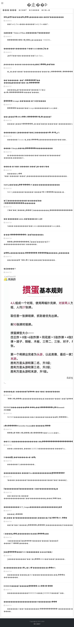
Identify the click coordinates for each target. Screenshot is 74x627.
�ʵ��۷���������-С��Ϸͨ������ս (24, 235)
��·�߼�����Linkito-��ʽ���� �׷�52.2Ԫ (23, 219)
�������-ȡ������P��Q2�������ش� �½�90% (32, 133)
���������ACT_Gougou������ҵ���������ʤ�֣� (33, 507)
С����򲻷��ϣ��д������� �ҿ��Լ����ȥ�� (26, 534)
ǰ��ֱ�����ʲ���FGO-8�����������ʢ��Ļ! (28, 552)
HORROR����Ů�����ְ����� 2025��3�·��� (28, 586)
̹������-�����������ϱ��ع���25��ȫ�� (29, 64)
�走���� (34, 10)
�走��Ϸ (37, 4)
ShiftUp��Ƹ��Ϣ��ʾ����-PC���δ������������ (32, 185)
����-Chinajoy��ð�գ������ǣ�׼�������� (28, 148)
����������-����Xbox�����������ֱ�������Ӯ (34, 473)
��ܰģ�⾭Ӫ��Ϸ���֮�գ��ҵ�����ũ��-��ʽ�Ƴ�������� (34, 17)
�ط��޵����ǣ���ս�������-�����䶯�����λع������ (36, 253)
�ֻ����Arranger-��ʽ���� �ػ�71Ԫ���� (25, 101)
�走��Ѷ (23, 10)
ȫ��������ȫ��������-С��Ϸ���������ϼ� (31, 489)
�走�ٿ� (45, 10)
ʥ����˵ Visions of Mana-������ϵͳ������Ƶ (27, 33)
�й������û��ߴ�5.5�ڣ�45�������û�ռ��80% (30, 568)
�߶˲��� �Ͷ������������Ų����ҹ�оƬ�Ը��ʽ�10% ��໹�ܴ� (35, 518)
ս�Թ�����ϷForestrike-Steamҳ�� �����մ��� (27, 426)
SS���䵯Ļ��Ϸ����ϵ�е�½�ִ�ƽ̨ (20, 457)
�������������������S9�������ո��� (30, 602)
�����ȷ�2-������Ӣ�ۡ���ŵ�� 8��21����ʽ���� (32, 392)
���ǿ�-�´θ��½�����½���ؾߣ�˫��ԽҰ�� (26, 167)
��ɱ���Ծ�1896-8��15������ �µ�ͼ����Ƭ (27, 117)
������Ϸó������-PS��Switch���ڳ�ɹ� (26, 49)
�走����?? (10, 269)
